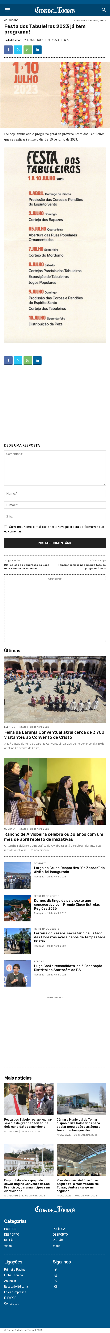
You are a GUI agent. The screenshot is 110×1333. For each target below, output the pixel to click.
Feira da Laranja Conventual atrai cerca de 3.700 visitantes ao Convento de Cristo (54, 735)
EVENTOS (9, 727)
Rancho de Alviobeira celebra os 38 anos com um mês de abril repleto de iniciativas (53, 837)
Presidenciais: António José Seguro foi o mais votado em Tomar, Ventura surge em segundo (78, 1186)
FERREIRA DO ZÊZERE (46, 896)
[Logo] (55, 10)
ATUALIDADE (11, 20)
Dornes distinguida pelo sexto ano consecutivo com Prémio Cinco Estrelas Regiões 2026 (67, 905)
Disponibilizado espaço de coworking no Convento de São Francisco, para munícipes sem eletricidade (27, 1186)
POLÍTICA (39, 961)
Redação (23, 727)
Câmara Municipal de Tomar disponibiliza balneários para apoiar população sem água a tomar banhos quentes (78, 1125)
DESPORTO (40, 863)
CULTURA (9, 829)
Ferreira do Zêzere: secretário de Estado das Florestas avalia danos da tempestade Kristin (69, 937)
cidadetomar (13, 40)
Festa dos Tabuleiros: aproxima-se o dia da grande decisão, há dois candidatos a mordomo (28, 1123)
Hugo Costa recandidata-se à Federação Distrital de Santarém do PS (68, 968)
